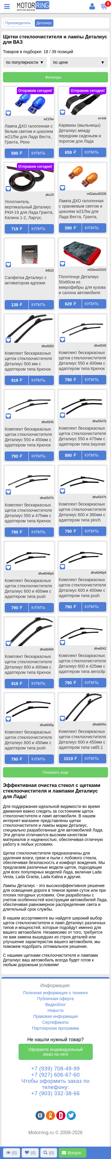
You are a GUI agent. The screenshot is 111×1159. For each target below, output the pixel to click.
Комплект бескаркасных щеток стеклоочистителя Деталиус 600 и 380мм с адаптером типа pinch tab (82, 513)
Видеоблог (55, 1004)
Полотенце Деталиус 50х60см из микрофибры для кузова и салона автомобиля (82, 284)
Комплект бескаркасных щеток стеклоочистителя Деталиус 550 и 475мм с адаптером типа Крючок (28, 513)
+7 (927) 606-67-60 (55, 1075)
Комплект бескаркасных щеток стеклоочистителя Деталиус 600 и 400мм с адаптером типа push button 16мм (28, 589)
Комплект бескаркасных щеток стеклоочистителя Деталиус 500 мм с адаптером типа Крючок (28, 361)
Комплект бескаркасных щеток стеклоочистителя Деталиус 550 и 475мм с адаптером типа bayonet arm (82, 437)
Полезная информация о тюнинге (55, 992)
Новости (55, 1010)
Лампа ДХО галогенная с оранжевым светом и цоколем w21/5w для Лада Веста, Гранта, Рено (81, 209)
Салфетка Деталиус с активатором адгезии (25, 280)
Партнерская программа (55, 1028)
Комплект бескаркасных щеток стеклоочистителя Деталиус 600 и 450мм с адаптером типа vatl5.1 (82, 739)
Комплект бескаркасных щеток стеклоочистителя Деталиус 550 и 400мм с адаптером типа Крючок (82, 360)
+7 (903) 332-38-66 (55, 1093)
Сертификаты (55, 1022)
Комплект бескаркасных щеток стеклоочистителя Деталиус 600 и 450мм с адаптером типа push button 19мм (28, 741)
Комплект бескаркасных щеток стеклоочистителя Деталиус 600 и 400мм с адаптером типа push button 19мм (82, 588)
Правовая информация (55, 1016)
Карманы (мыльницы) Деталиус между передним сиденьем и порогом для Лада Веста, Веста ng (80, 134)
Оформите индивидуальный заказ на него (55, 1052)
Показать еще (55, 772)
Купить (38, 153)
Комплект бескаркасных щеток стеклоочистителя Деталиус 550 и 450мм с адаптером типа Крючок (28, 437)
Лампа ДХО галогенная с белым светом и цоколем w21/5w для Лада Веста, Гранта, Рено (29, 134)
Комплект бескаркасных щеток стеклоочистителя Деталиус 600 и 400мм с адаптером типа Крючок (28, 664)
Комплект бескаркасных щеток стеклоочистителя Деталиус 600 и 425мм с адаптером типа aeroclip (82, 663)
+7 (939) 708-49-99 (55, 1069)
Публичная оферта (55, 998)
